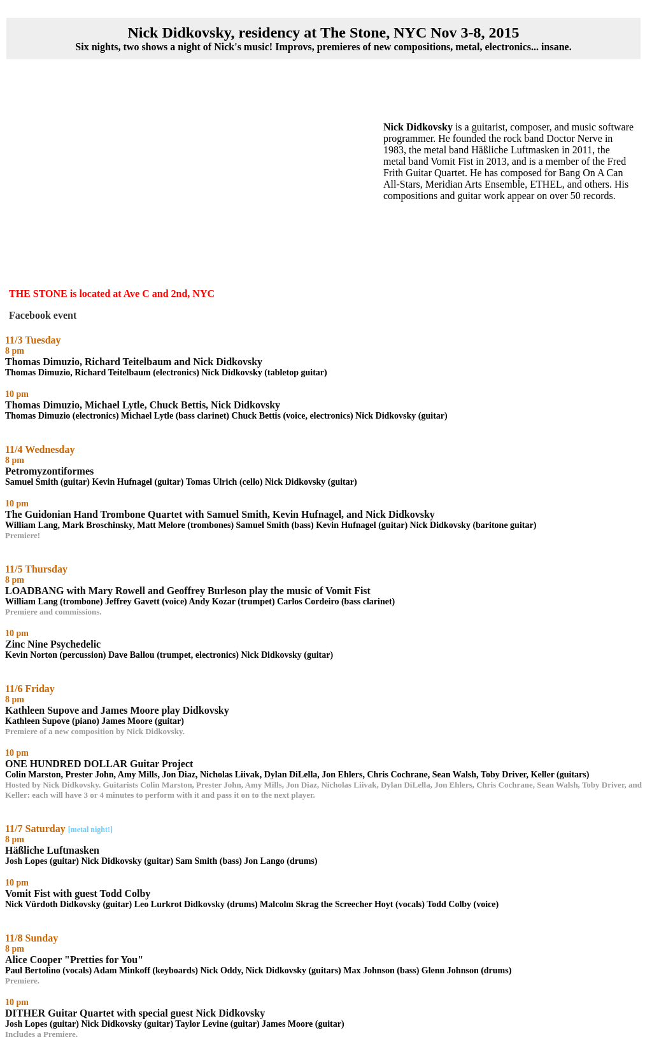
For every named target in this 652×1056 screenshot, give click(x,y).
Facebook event (42, 315)
